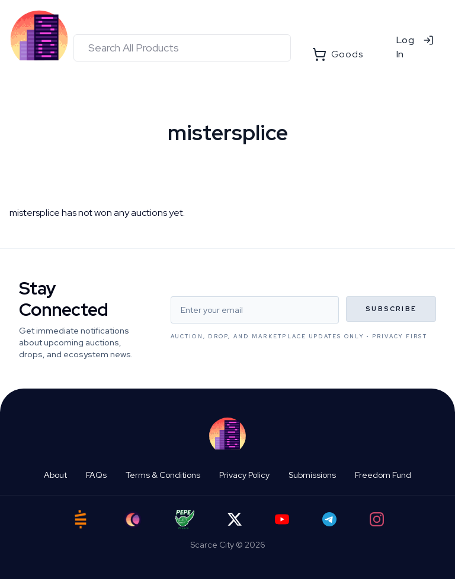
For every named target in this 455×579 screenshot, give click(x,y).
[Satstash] (80, 519)
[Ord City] (132, 519)
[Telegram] (329, 519)
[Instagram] (377, 519)
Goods (337, 54)
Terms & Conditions (163, 475)
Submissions (312, 475)
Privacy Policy (244, 475)
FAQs (96, 475)
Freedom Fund (383, 475)
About (55, 475)
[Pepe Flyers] (184, 519)
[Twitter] (235, 519)
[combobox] (182, 48)
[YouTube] (282, 519)
